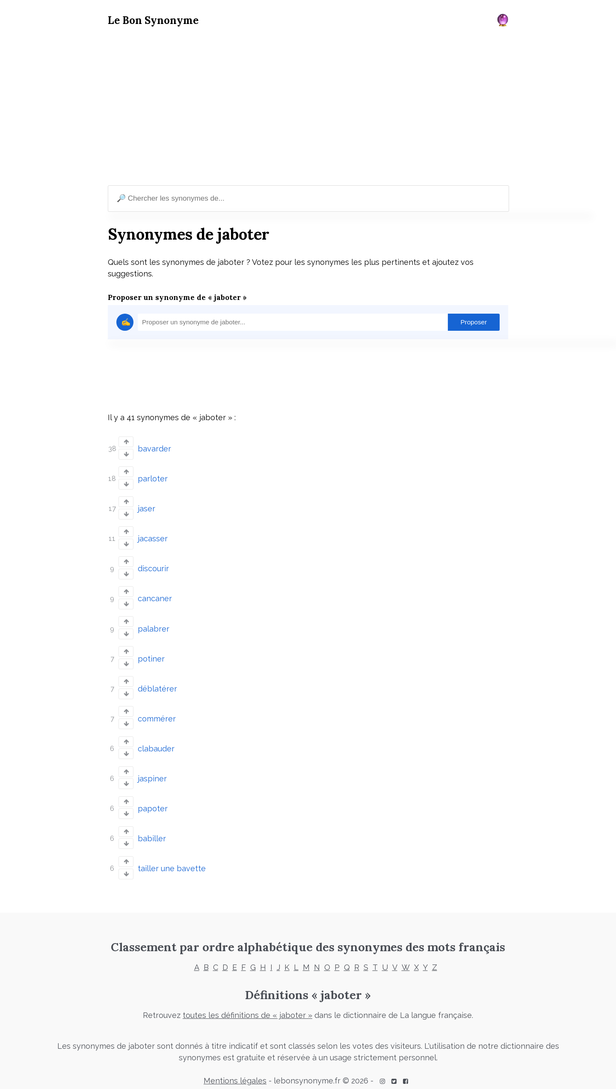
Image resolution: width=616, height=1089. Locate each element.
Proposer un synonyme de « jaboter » (177, 297)
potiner (151, 653)
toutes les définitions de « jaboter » (247, 1005)
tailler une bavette (172, 858)
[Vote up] (125, 441)
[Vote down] (125, 453)
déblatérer (157, 682)
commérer (157, 712)
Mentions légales (235, 1070)
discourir (153, 565)
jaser (146, 506)
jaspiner (152, 770)
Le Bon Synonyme (153, 20)
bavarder (154, 448)
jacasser (153, 536)
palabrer (153, 624)
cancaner (155, 594)
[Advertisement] (308, 107)
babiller (152, 829)
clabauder (156, 741)
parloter (153, 477)
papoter (153, 799)
